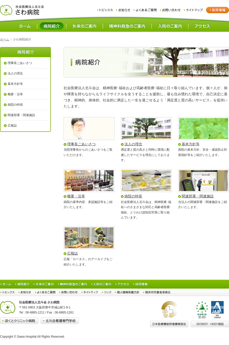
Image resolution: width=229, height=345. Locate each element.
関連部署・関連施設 (198, 196)
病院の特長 (133, 196)
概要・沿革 (76, 196)
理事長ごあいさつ (81, 144)
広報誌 (72, 253)
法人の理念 (133, 144)
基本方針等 (190, 144)
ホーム (4, 39)
